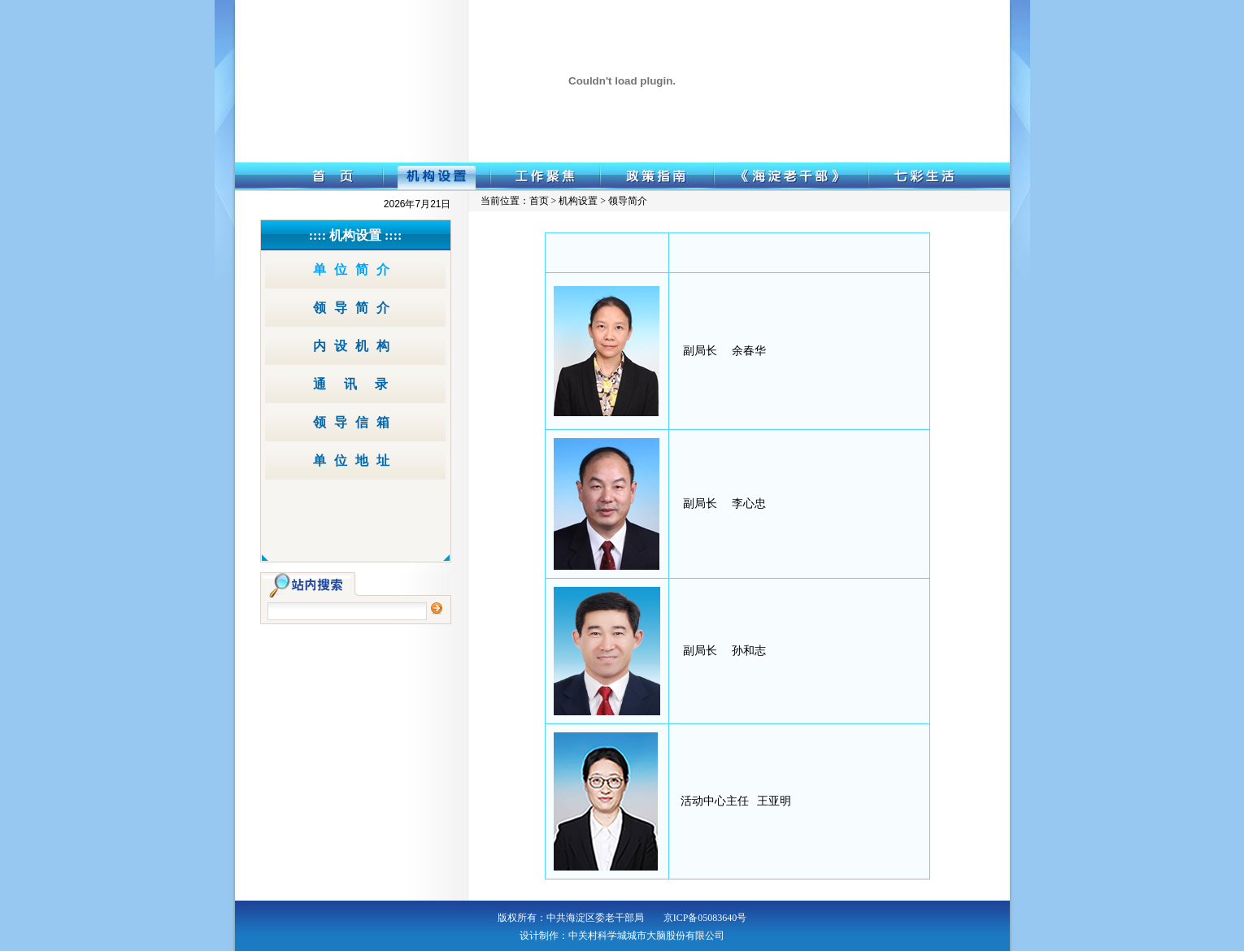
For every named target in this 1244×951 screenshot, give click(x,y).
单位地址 (355, 460)
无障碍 (987, 10)
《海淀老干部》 (791, 176)
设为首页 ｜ (849, 10)
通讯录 (359, 384)
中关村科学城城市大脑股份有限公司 (646, 935)
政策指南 (657, 176)
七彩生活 (939, 176)
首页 (539, 200)
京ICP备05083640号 (705, 917)
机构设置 (436, 176)
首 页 (309, 176)
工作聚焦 (545, 176)
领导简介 (355, 308)
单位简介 (355, 269)
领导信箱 (355, 422)
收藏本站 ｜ (903, 10)
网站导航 (950, 10)
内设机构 (355, 346)
